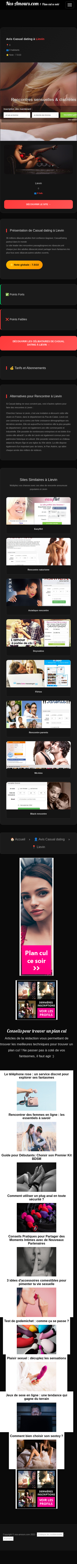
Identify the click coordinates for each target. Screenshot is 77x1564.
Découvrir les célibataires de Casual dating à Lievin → (38, 343)
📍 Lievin (38, 847)
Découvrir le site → (38, 204)
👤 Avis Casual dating (49, 839)
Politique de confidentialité (50, 1534)
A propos (8, 1538)
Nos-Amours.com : (32, 3)
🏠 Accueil (17, 839)
